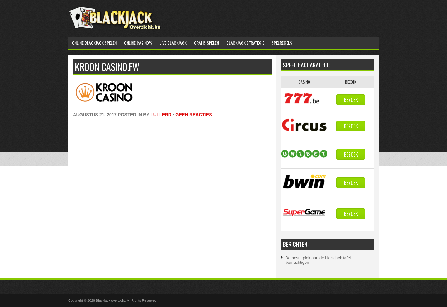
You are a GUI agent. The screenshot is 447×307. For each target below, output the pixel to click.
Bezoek (351, 99)
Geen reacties (193, 114)
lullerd (161, 114)
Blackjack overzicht (110, 300)
